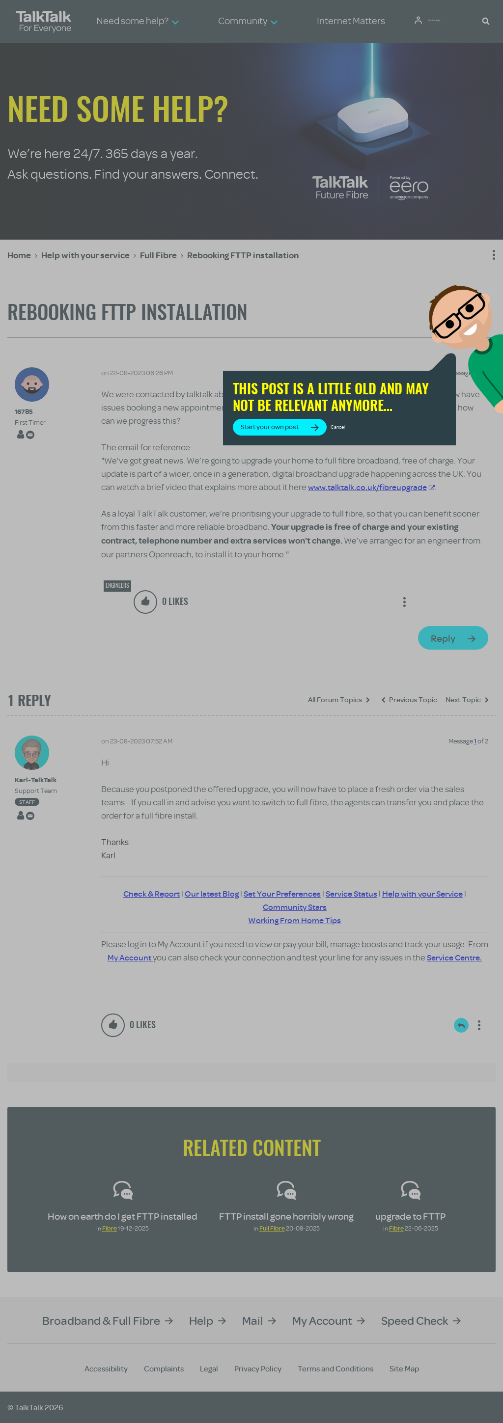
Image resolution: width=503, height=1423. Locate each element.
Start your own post (339, 450)
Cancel (407, 450)
